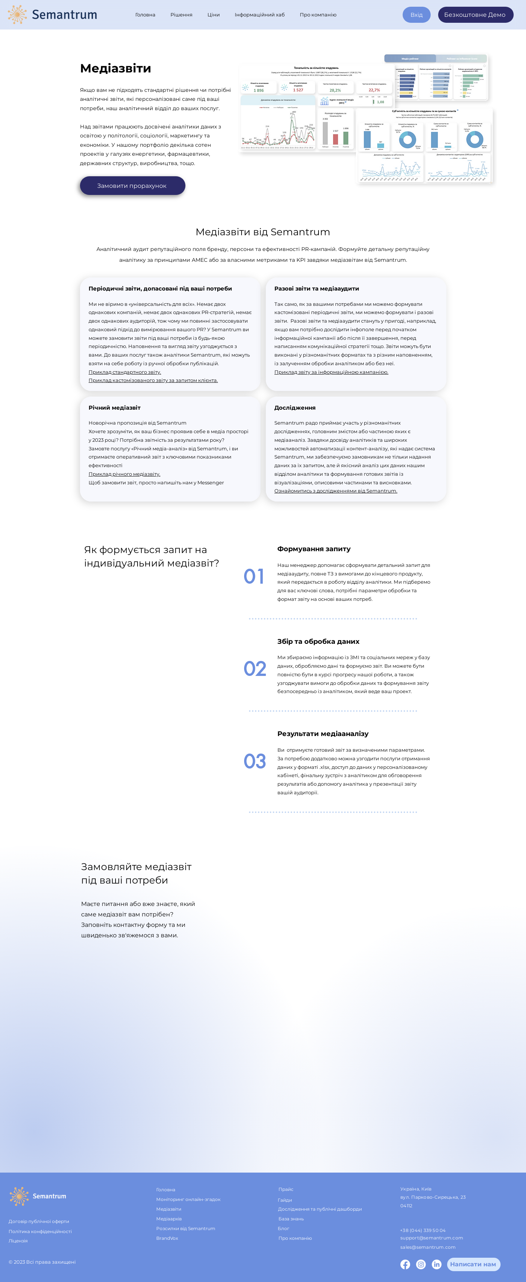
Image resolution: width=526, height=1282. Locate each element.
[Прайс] (301, 1190)
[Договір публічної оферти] (55, 1221)
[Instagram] (421, 1264)
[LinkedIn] (437, 1264)
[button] (183, 14)
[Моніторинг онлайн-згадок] (197, 1199)
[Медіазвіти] (181, 1209)
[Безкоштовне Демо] (476, 15)
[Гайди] (306, 1200)
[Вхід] (417, 15)
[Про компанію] (313, 1238)
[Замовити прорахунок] (132, 185)
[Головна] (181, 1190)
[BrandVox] (174, 1238)
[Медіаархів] (183, 1219)
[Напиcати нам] (474, 1264)
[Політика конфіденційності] (55, 1231)
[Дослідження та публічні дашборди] (324, 1209)
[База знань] (323, 1219)
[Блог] (301, 1228)
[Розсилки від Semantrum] (190, 1228)
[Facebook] (405, 1264)
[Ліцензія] (38, 1241)
